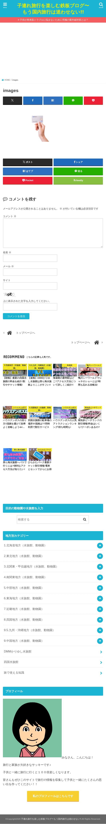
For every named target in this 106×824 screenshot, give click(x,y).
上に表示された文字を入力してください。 (27, 301)
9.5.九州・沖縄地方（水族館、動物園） (29, 630)
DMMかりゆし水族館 (17, 651)
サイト (7, 280)
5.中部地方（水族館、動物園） (24, 587)
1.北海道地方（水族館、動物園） (25, 545)
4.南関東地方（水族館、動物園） (25, 577)
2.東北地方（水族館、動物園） (24, 555)
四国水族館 (11, 661)
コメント (9, 216)
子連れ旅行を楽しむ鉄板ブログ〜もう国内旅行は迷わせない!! (53, 8)
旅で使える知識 (14, 672)
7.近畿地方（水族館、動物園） (24, 608)
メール (8, 266)
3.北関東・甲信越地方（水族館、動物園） (31, 566)
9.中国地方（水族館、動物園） (24, 640)
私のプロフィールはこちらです (53, 796)
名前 (7, 252)
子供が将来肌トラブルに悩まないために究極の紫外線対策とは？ (54, 19)
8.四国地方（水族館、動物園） (24, 619)
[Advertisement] (53, 51)
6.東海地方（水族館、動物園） (24, 598)
